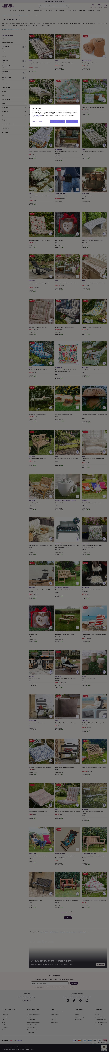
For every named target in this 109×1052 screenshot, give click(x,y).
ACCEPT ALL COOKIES (72, 121)
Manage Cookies (37, 121)
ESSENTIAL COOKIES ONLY (57, 121)
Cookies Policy (38, 115)
